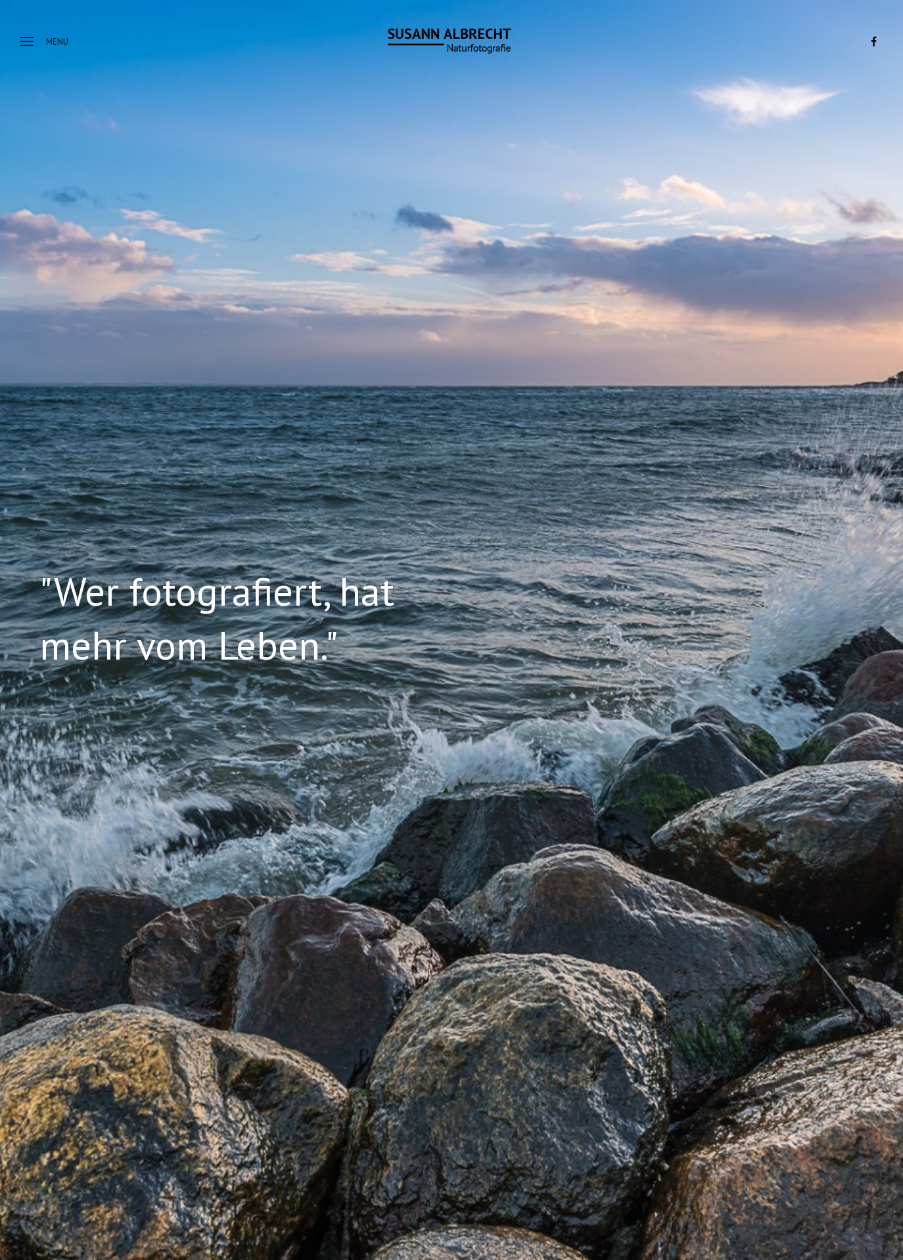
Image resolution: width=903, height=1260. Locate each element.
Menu (44, 41)
